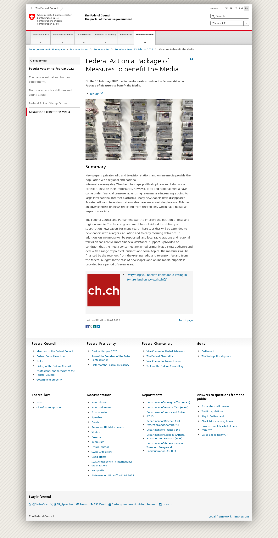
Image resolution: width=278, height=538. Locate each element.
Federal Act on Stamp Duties (48, 103)
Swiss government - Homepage (47, 49)
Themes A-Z (230, 23)
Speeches (97, 417)
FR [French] (231, 8)
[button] (213, 16)
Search (40, 402)
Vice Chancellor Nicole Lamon (164, 361)
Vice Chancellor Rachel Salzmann (166, 351)
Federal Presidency (63, 34)
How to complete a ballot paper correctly (220, 427)
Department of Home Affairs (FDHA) (167, 407)
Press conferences (102, 407)
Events (95, 422)
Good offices (99, 456)
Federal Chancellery (105, 34)
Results (94, 94)
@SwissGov (39, 504)
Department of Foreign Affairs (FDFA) (168, 402)
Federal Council (40, 34)
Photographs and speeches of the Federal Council (55, 372)
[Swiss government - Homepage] (84, 19)
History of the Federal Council (53, 366)
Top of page (185, 320)
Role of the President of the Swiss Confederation (111, 358)
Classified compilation (49, 407)
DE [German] (226, 8)
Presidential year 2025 (104, 351)
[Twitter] (91, 326)
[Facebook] (87, 326)
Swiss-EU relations (102, 451)
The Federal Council (44, 8)
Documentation (145, 36)
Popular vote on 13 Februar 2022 (134, 49)
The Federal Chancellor (160, 356)
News (83, 504)
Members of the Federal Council (55, 351)
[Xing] (95, 326)
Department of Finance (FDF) (163, 429)
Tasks (39, 361)
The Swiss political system (216, 356)
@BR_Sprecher (63, 504)
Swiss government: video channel (134, 504)
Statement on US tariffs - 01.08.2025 (113, 475)
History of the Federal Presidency (110, 364)
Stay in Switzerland (213, 416)
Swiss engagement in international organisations (112, 463)
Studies (96, 432)
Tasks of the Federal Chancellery (165, 366)
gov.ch (167, 504)
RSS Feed (100, 504)
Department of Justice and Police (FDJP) (166, 414)
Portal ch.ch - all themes (215, 406)
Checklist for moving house (217, 421)
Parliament (208, 351)
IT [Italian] (236, 8)
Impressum (98, 441)
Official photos (100, 446)
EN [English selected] (246, 8)
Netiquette (98, 470)
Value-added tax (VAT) (214, 434)
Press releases (99, 402)
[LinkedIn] (98, 326)
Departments (83, 34)
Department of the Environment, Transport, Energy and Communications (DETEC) (165, 447)
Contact (214, 8)
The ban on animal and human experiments (49, 79)
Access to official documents (108, 427)
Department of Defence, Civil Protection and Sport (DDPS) (163, 422)
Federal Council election (50, 356)
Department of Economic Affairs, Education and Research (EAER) (166, 436)
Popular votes (101, 49)
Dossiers (96, 437)
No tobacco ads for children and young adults (50, 92)
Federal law (126, 34)
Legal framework (219, 516)
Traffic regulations (212, 411)
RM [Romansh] (241, 8)
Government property (49, 379)
